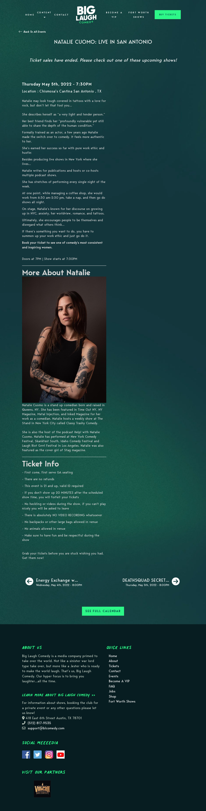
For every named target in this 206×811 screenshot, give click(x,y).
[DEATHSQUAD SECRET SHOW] (151, 581)
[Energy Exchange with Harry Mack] (53, 581)
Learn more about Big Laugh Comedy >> (58, 695)
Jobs (112, 691)
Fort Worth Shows (139, 14)
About (113, 661)
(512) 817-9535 (39, 723)
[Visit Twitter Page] (38, 754)
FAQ (112, 686)
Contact (61, 15)
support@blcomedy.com (46, 728)
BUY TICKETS (167, 14)
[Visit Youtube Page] (61, 754)
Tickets (114, 666)
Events (113, 676)
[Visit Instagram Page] (49, 754)
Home (29, 15)
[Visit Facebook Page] (26, 754)
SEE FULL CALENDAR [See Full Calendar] (103, 611)
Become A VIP (114, 14)
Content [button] (44, 14)
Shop (112, 696)
